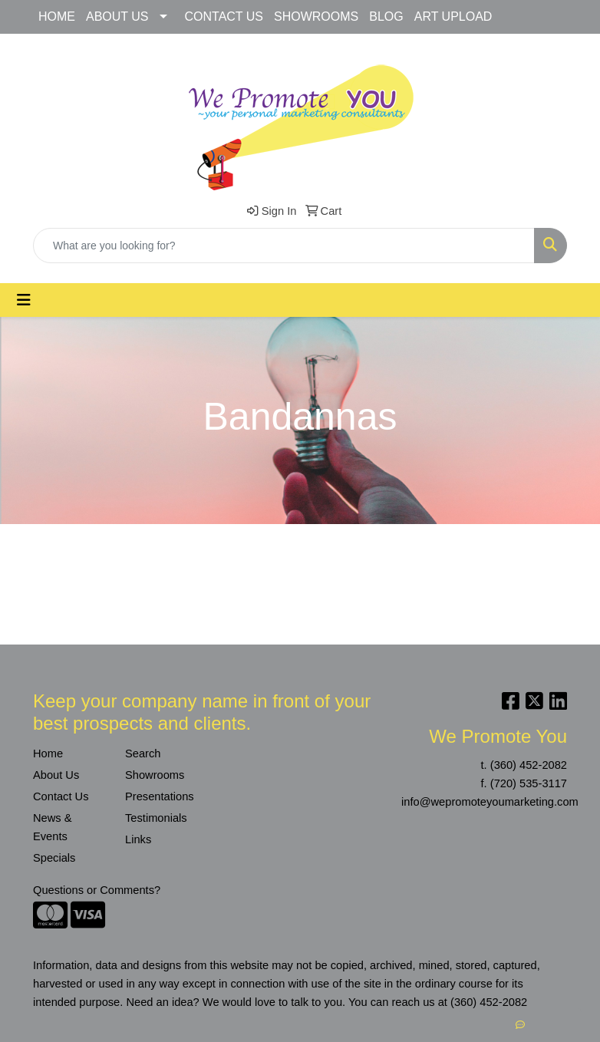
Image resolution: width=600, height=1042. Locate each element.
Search (142, 753)
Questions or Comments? (96, 890)
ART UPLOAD (453, 16)
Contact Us (61, 796)
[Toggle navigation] (24, 300)
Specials (54, 858)
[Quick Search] (284, 245)
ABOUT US (117, 16)
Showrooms (154, 775)
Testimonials (156, 818)
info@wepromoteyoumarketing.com (490, 802)
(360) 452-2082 (528, 765)
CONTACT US (224, 16)
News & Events (52, 827)
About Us (56, 775)
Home (48, 753)
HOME (56, 16)
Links (138, 839)
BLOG (386, 16)
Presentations (159, 796)
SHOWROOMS (316, 16)
